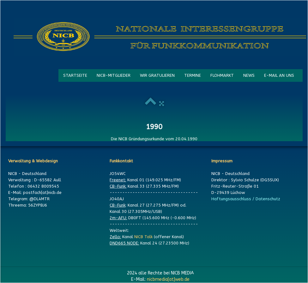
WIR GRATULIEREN (157, 75)
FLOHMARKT (222, 75)
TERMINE (192, 75)
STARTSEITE (75, 75)
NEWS (249, 75)
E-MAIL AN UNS (279, 75)
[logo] (160, 37)
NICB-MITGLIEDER (113, 75)
